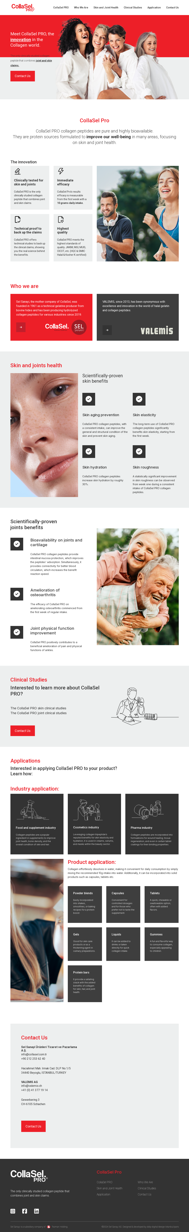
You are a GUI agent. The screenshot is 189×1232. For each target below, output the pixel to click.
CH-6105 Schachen (33, 1104)
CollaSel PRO (61, 7)
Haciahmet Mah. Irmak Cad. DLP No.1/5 (46, 1068)
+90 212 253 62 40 (33, 1058)
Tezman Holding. (57, 1227)
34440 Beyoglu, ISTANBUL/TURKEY (43, 1072)
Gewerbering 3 (30, 1099)
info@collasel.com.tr (34, 1054)
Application (154, 7)
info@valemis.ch (31, 1085)
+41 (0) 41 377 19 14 (34, 1090)
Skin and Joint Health (106, 7)
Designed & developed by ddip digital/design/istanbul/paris (151, 1227)
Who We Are (81, 7)
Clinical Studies (133, 7)
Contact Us (172, 7)
